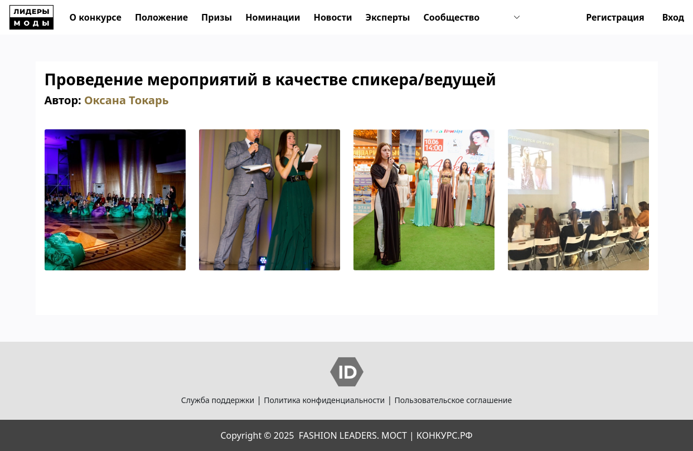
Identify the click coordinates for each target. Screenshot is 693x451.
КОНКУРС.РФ (444, 435)
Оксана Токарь (126, 100)
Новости (333, 17)
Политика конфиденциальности (324, 400)
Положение (161, 17)
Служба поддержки (217, 400)
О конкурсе (96, 17)
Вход (673, 17)
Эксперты (388, 17)
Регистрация (615, 17)
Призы (216, 17)
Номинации (272, 17)
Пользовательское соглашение (453, 400)
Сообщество (451, 17)
